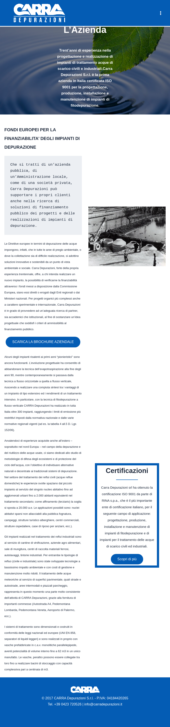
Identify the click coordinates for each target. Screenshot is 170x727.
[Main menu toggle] (161, 13)
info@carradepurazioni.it (103, 704)
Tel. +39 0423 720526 (64, 704)
